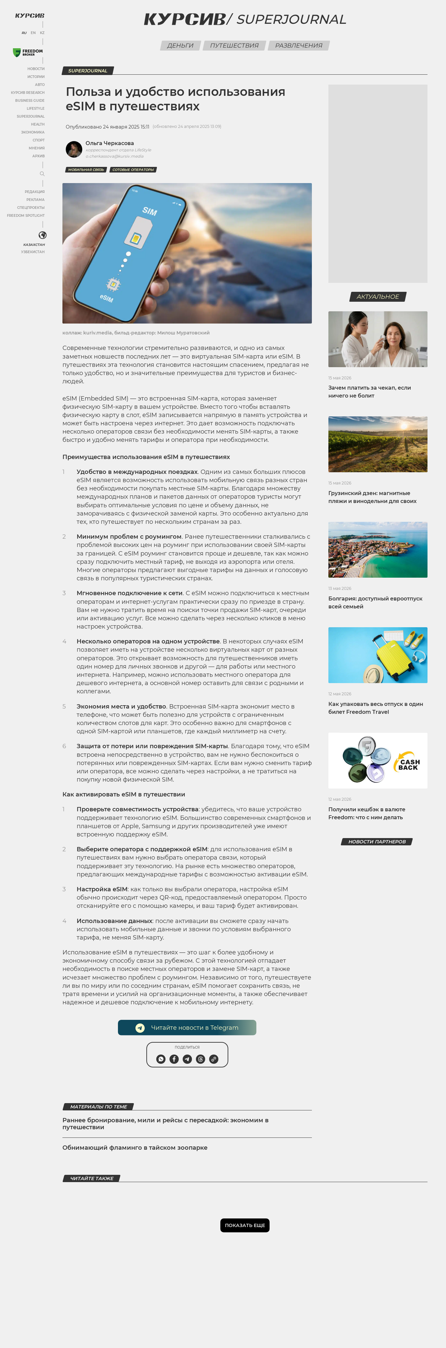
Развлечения (299, 45)
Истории (36, 77)
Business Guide (30, 100)
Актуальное (378, 296)
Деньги (181, 45)
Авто (40, 85)
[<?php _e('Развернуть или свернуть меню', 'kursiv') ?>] (43, 235)
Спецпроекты (31, 208)
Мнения (37, 148)
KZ (42, 33)
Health (38, 124)
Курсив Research (28, 93)
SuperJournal (31, 116)
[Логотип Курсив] (30, 15)
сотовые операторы (133, 170)
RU (23, 33)
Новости (36, 69)
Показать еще (245, 1225)
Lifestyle (36, 108)
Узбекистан (33, 252)
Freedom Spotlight (26, 215)
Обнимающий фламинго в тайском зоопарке (134, 1147)
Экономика (33, 132)
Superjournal (291, 19)
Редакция (35, 192)
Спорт (39, 140)
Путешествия (234, 45)
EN (33, 33)
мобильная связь (86, 170)
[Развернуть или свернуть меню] (42, 174)
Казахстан (34, 245)
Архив (38, 156)
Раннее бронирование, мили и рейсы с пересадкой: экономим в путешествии (165, 1124)
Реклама (35, 200)
